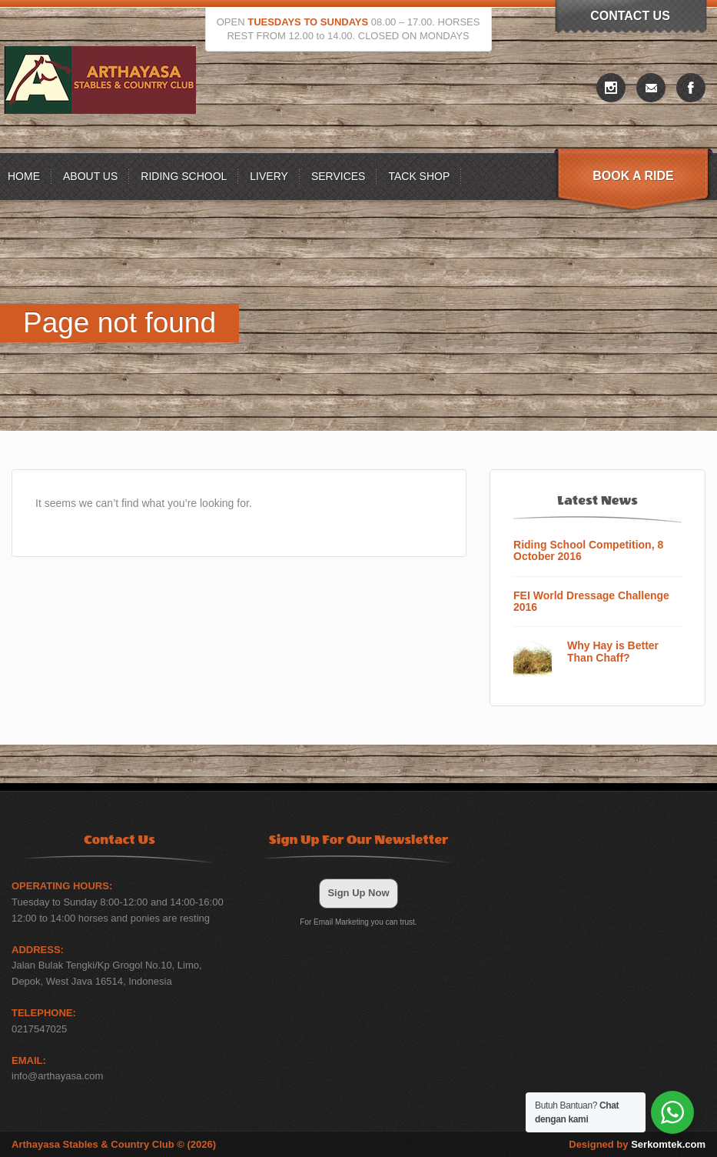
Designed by (637, 1144)
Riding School (184, 176)
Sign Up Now (358, 893)
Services (338, 176)
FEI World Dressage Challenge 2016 (591, 601)
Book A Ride (633, 175)
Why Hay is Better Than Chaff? (613, 651)
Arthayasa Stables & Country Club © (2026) (114, 1144)
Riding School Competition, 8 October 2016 (588, 550)
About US (90, 176)
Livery (269, 176)
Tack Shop (419, 176)
